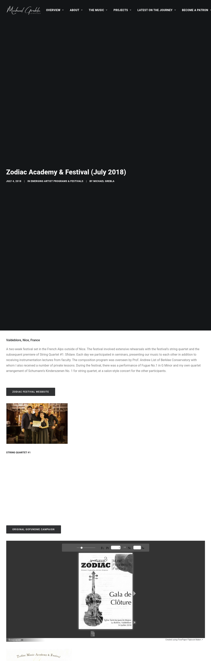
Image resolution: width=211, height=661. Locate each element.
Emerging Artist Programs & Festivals (57, 55)
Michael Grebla (103, 55)
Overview (55, 10)
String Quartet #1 (18, 199)
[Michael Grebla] (23, 10)
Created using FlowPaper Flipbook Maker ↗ (184, 387)
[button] (37, 171)
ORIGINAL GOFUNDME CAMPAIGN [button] (33, 276)
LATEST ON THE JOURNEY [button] (157, 10)
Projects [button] (122, 10)
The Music (98, 10)
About (76, 10)
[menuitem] (54, 10)
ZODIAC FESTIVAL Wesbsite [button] (30, 139)
